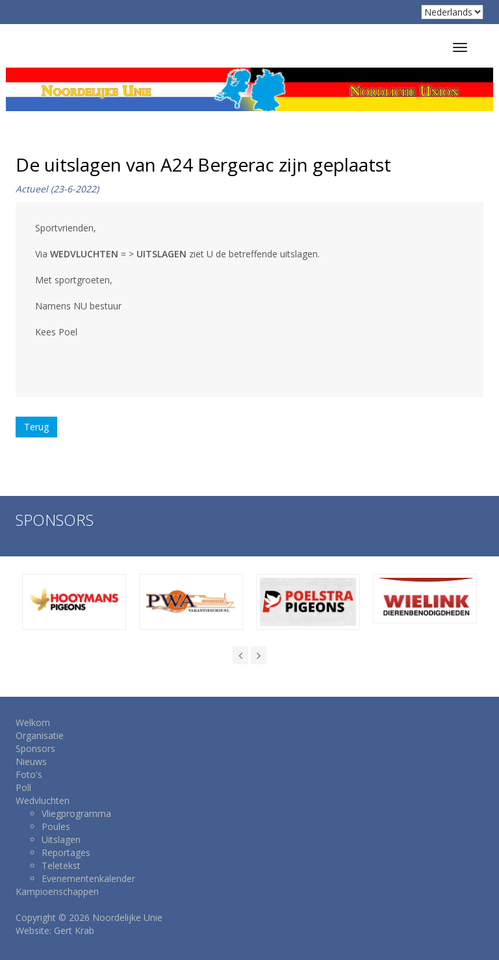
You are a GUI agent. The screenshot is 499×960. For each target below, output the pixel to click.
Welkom (33, 722)
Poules (56, 826)
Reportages (66, 852)
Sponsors (35, 748)
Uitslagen (61, 839)
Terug (36, 427)
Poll (23, 787)
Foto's (29, 774)
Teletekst (61, 865)
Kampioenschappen (57, 891)
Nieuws (31, 761)
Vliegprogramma (76, 813)
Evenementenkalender (88, 878)
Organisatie (40, 735)
